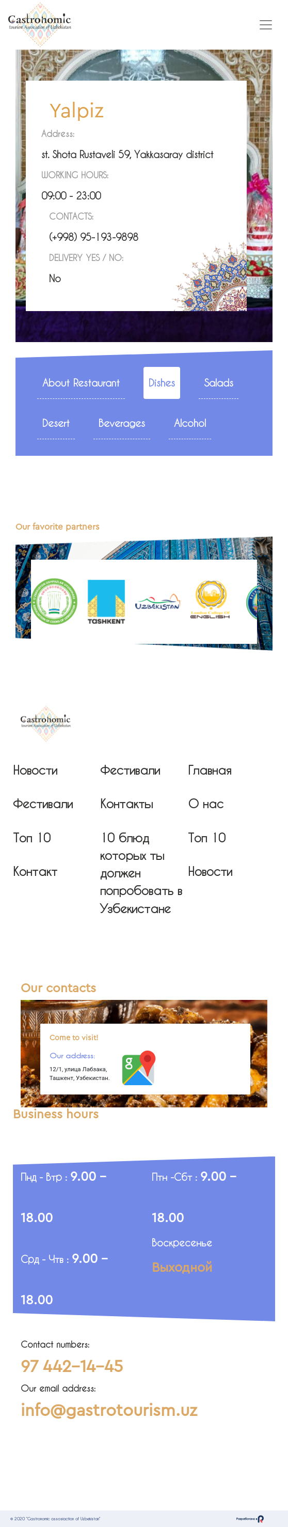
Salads (218, 383)
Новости (35, 770)
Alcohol (190, 423)
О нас (205, 803)
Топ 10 (32, 837)
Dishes (162, 383)
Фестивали (43, 803)
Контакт (35, 871)
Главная (209, 770)
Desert (56, 423)
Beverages (122, 423)
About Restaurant (81, 383)
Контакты (126, 803)
